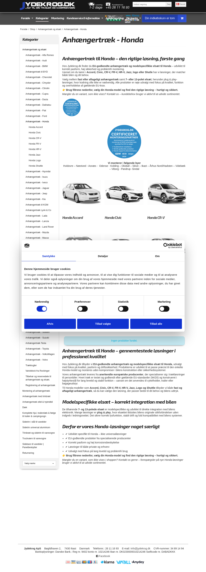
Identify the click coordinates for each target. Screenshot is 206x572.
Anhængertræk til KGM (37, 205)
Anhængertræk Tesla (36, 343)
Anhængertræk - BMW (37, 66)
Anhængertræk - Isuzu (37, 177)
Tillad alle (156, 323)
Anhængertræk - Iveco (37, 182)
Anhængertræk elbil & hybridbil (37, 402)
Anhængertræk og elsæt (34, 49)
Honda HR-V (35, 149)
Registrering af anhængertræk (40, 385)
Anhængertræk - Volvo (37, 360)
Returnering (28, 453)
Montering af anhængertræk (36, 391)
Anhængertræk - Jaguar (37, 188)
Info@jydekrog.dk (140, 548)
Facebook (103, 556)
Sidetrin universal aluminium (36, 427)
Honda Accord (36, 127)
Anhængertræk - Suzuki (37, 337)
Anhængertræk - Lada (36, 216)
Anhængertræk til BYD (37, 72)
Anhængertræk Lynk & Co (38, 210)
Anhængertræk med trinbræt (36, 396)
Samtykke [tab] (48, 256)
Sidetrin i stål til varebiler (34, 422)
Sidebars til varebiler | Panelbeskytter (33, 446)
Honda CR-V (35, 138)
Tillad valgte (103, 323)
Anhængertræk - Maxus (37, 238)
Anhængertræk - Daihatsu (38, 105)
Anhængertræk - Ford (36, 116)
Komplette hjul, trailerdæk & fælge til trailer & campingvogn (39, 415)
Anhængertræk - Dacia (37, 99)
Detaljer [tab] (103, 256)
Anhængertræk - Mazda (37, 232)
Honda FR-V (35, 144)
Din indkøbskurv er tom (165, 18)
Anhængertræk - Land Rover (40, 227)
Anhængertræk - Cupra (37, 94)
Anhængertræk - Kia (35, 199)
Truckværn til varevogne (34, 438)
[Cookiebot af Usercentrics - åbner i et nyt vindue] (166, 245)
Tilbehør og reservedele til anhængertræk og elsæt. (38, 378)
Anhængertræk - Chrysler (38, 83)
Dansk (180, 4)
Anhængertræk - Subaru (37, 332)
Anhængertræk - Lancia (37, 221)
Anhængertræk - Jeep (36, 193)
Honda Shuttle (36, 166)
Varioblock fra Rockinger (38, 371)
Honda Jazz (35, 155)
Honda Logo (35, 160)
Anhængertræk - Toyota (37, 349)
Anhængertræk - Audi (36, 60)
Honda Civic (35, 132)
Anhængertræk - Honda (37, 121)
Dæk (24, 407)
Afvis (50, 323)
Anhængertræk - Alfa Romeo (40, 55)
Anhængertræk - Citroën (37, 88)
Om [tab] (157, 256)
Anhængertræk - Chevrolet (39, 77)
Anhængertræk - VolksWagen (40, 354)
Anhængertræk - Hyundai (38, 171)
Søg (168, 4)
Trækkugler (31, 365)
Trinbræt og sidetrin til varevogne (38, 433)
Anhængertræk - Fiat (36, 110)
